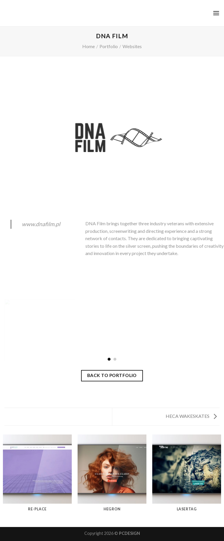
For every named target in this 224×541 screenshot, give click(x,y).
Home (88, 46)
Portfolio (108, 46)
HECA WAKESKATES (191, 416)
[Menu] (216, 13)
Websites (132, 46)
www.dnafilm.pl (44, 224)
